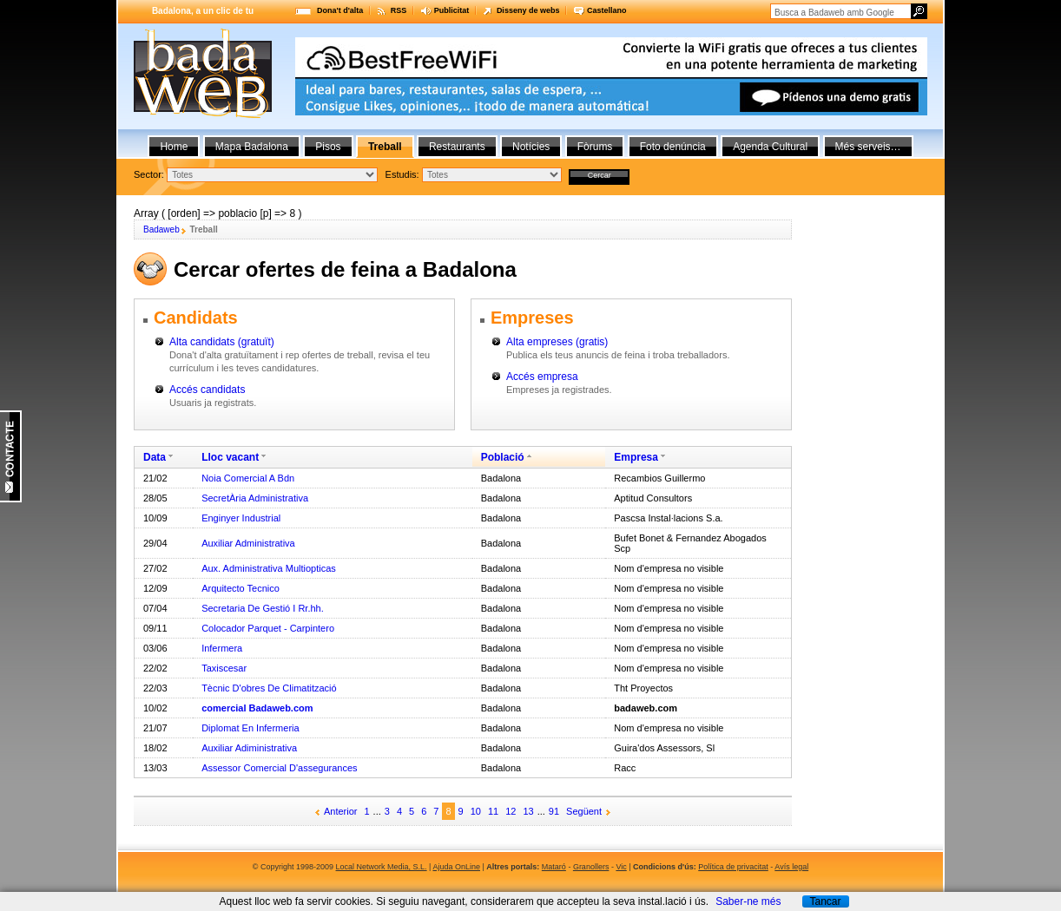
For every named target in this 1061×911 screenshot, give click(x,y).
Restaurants (457, 147)
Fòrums (595, 147)
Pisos (327, 147)
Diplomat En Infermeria (250, 728)
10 (476, 811)
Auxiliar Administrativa (248, 543)
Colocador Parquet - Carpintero (267, 628)
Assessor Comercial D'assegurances (279, 768)
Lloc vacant (230, 457)
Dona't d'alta (340, 10)
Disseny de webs (528, 10)
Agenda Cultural (770, 147)
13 (528, 811)
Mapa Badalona (251, 147)
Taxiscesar (224, 668)
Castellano (607, 10)
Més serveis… (868, 147)
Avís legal (791, 866)
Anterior (341, 811)
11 (493, 811)
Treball (385, 147)
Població (502, 457)
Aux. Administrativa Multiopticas (268, 568)
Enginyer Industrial (240, 518)
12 (510, 811)
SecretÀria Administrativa (254, 498)
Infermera (221, 648)
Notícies (531, 147)
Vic (621, 866)
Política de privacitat (733, 866)
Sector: (149, 174)
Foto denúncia (673, 147)
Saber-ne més (748, 901)
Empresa (636, 457)
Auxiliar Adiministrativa (249, 748)
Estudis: (402, 174)
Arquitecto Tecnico (240, 588)
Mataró (554, 866)
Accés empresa (542, 376)
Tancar (824, 901)
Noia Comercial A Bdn (247, 478)
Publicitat (452, 10)
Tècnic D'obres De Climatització (269, 688)
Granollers (591, 866)
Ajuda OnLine (456, 866)
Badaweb (161, 229)
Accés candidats (207, 389)
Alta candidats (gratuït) (221, 342)
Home (174, 147)
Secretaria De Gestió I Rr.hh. (262, 608)
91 (554, 811)
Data (154, 457)
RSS (399, 10)
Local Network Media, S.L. (381, 866)
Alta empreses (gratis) (557, 342)
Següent (584, 811)
